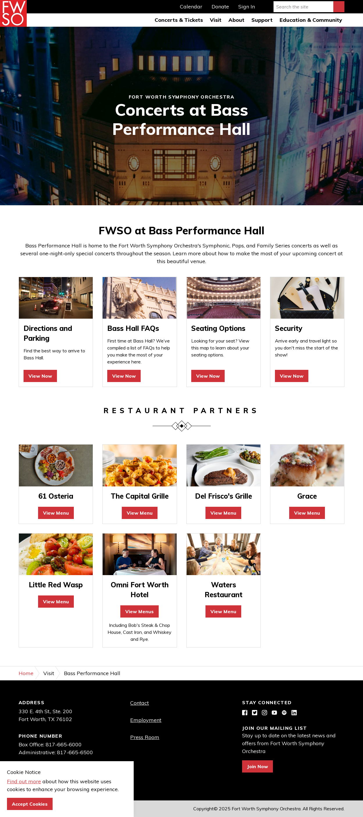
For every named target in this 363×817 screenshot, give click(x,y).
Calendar (191, 6)
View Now (40, 376)
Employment (145, 720)
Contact (139, 703)
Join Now (257, 766)
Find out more (24, 781)
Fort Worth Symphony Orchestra (13, 13)
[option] (181, 116)
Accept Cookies (30, 804)
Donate (220, 6)
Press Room (144, 737)
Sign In (246, 6)
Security (288, 328)
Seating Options (218, 328)
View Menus (139, 611)
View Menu (56, 513)
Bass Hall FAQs (133, 328)
